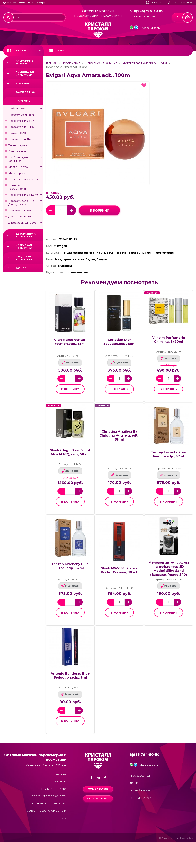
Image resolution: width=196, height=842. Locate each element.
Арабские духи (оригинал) (18, 159)
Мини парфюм (17, 173)
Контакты (59, 818)
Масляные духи (18, 166)
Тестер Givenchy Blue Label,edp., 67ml (70, 566)
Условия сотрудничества (48, 803)
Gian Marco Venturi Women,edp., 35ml (70, 342)
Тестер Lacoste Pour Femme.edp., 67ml (168, 454)
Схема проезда (98, 789)
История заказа (140, 797)
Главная (51, 62)
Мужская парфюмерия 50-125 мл (144, 62)
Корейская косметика (24, 246)
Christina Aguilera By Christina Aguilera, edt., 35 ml (119, 435)
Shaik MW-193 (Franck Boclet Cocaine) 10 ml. (119, 570)
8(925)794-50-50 (149, 11)
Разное (21, 268)
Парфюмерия (25, 100)
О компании (57, 781)
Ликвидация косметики (25, 73)
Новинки (22, 83)
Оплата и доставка (53, 788)
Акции (134, 783)
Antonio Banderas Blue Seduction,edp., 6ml (70, 675)
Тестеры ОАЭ (17, 132)
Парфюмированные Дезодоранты (21, 202)
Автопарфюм (17, 151)
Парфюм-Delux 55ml (21, 114)
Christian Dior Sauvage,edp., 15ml (119, 342)
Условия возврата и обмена (46, 810)
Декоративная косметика (26, 235)
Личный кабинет (141, 790)
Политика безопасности (49, 796)
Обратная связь (98, 798)
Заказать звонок (144, 16)
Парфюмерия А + (19, 210)
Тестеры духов (18, 145)
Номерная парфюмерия (17, 187)
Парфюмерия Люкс (21, 139)
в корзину (99, 210)
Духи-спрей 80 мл (20, 216)
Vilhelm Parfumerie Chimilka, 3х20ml (168, 339)
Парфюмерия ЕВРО (21, 126)
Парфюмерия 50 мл (21, 120)
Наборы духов (17, 108)
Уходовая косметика (24, 258)
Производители (141, 775)
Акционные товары (24, 62)
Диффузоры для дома (22, 222)
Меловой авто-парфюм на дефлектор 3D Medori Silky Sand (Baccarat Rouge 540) (169, 568)
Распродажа (25, 92)
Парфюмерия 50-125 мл (23, 194)
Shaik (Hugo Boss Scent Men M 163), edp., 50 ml (70, 452)
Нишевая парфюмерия (23, 179)
